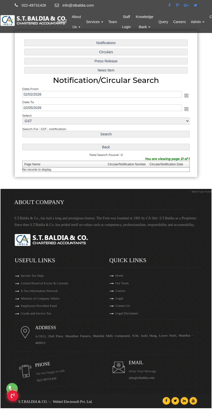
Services (108, 25)
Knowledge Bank (158, 25)
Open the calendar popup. (186, 95)
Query (177, 25)
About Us (90, 25)
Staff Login (140, 25)
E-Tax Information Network (39, 352)
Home (76, 25)
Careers (193, 25)
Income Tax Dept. (32, 336)
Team (126, 25)
